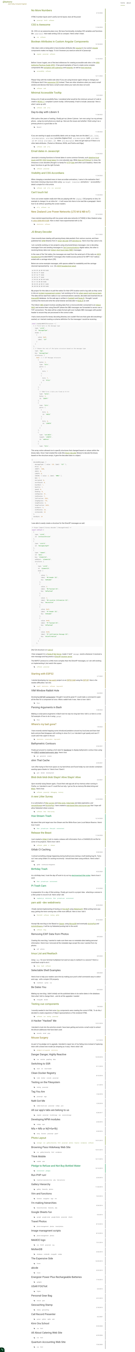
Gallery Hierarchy (40, 1184)
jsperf (56, 1133)
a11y (48, 108)
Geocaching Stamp (42, 1304)
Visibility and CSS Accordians (47, 173)
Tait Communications (71, 248)
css (38, 37)
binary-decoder (63, 241)
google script (46, 1217)
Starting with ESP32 (42, 673)
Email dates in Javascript (45, 151)
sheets (70, 1217)
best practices (86, 68)
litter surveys (50, 803)
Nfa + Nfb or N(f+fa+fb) (44, 1128)
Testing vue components (45, 1003)
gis (38, 756)
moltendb (46, 1254)
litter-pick (52, 828)
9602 (33, 307)
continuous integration (48, 864)
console (49, 1078)
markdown (40, 983)
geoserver (43, 756)
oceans (49, 756)
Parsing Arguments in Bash (46, 707)
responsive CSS (53, 82)
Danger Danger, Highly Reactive (48, 1054)
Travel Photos (39, 1221)
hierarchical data (42, 1208)
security (39, 1033)
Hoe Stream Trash (41, 815)
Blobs (33, 789)
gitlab (45, 845)
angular (39, 54)
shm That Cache (40, 760)
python (44, 1319)
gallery (39, 1189)
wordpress (84, 1143)
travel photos (59, 1226)
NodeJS (81, 298)
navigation (46, 1198)
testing (52, 915)
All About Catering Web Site (46, 1332)
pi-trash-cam (44, 828)
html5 (45, 20)
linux (38, 703)
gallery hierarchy (51, 1143)
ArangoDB (35, 298)
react (38, 1068)
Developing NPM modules (45, 1119)
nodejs (58, 1106)
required (79, 48)
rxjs (60, 1115)
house (38, 1263)
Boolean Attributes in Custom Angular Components (60, 41)
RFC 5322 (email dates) (47, 160)
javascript (40, 20)
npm (43, 1124)
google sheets (55, 1217)
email (44, 1033)
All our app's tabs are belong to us (50, 1110)
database (39, 1254)
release (53, 845)
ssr (42, 1068)
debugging (54, 792)
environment (60, 828)
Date (73, 163)
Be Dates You (38, 987)
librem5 (39, 127)
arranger (39, 1143)
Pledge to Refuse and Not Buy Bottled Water (56, 1165)
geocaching (45, 1310)
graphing (49, 1059)
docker (43, 773)
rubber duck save (42, 1106)
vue (44, 1016)
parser (39, 1319)
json (62, 1106)
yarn (38, 773)
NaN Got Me (38, 1100)
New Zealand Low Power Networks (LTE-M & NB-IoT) (60, 211)
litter (44, 811)
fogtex (39, 1291)
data (54, 1059)
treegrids (69, 68)
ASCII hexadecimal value (66, 266)
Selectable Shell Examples (46, 970)
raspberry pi (40, 898)
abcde (34, 1267)
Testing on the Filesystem (45, 1082)
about (129, 3)
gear (43, 1300)
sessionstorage (66, 1115)
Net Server (57, 654)
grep (49, 1033)
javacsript (58, 188)
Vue (58, 1010)
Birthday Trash (39, 869)
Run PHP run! (38, 1175)
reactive (42, 1059)
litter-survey (51, 811)
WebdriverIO (78, 909)
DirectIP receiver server (63, 657)
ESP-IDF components (47, 697)
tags (45, 1096)
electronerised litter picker (81, 875)
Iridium (53, 250)
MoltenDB (36, 1249)
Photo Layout (38, 1137)
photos (42, 949)
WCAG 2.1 (41, 102)
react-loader (48, 1068)
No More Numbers (41, 10)
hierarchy (45, 1189)
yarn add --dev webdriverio (46, 902)
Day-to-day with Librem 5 (45, 112)
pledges (48, 1171)
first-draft (65, 909)
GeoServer (67, 750)
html (59, 1143)
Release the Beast (41, 832)
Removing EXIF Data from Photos (50, 934)
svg (53, 1245)
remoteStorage (36, 806)
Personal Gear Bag (41, 1295)
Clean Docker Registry (43, 1073)
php (54, 1180)
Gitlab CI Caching (41, 849)
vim (56, 1198)
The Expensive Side (42, 1258)
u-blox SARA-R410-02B (41, 221)
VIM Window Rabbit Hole (45, 690)
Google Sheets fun (41, 1212)
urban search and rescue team (90, 293)
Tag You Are (38, 1091)
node (38, 1078)
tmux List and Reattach (44, 953)
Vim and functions (41, 1193)
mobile (39, 1161)
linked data (70, 803)
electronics (40, 224)
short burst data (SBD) (64, 250)
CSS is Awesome (40, 24)
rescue (39, 1300)
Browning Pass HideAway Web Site (50, 1147)
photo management (43, 1226)
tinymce (77, 1143)
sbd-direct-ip (76, 241)
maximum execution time (44, 1180)
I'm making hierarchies (43, 1202)
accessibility (40, 71)
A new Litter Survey (42, 796)
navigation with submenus (53, 68)
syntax (46, 983)
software (51, 20)
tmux (38, 966)
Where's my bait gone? (43, 724)
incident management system (49, 293)
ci (48, 845)
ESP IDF (86, 680)
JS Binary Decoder (41, 231)
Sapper (61, 924)
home (123, 3)
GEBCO (36, 753)
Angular (95, 48)
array (38, 1133)
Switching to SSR (40, 1063)
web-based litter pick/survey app (78, 806)
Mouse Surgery (39, 1037)
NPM (43, 241)
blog (44, 930)
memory (60, 792)
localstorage (53, 1115)
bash (42, 966)
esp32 (38, 686)
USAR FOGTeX (39, 1286)
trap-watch (52, 680)
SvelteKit (71, 298)
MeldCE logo (38, 1240)
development (50, 773)
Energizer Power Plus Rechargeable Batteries (56, 1277)
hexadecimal (36, 257)
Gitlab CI (45, 839)
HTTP (69, 163)
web (44, 88)
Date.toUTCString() (85, 160)
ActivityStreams (37, 926)
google (39, 1217)
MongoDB (72, 924)
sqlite (49, 1319)
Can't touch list (39, 192)
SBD (41, 305)
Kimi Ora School (40, 1323)
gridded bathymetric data (49, 753)
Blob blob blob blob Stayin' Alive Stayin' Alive (56, 777)
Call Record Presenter (43, 1314)
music (38, 1273)
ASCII (99, 254)
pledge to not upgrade (43, 1050)
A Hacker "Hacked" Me (43, 1020)
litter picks (62, 803)
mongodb (40, 999)
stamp (39, 1310)
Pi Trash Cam (38, 885)
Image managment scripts (46, 1230)
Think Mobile (38, 1156)
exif (38, 949)
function (43, 1133)
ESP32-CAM (71, 680)
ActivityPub (50, 806)
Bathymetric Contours (43, 743)
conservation (49, 739)
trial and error (61, 1180)
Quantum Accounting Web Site (48, 1342)
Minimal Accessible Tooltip (46, 92)
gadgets (39, 1282)
